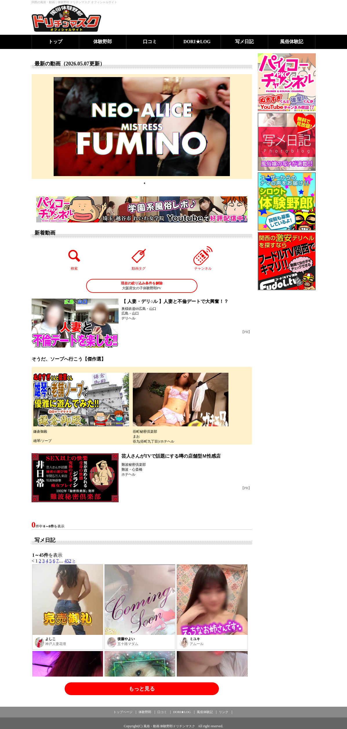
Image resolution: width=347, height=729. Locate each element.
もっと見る (142, 689)
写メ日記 (244, 41)
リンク (223, 712)
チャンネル (202, 258)
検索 (74, 258)
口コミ (150, 41)
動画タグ (138, 258)
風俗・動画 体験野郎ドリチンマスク (169, 726)
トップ (55, 41)
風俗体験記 (291, 41)
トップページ (122, 712)
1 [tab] (145, 183)
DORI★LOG (197, 41)
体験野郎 (102, 41)
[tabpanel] (142, 126)
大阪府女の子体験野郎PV (142, 285)
